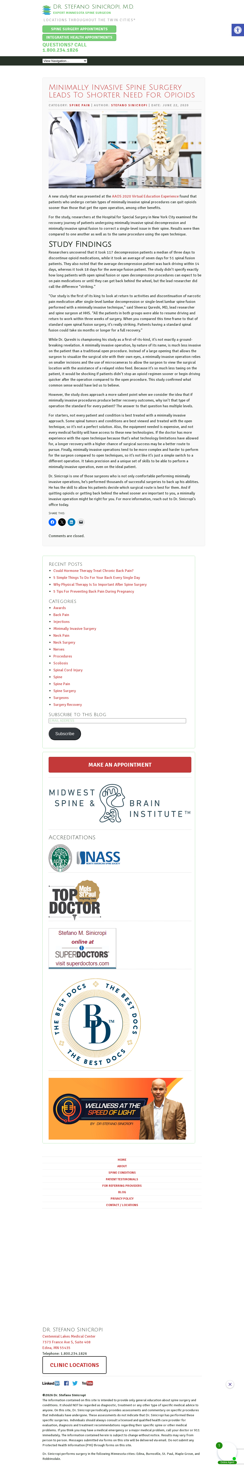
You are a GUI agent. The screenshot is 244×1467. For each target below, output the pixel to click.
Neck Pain (61, 635)
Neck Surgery (64, 642)
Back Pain (61, 614)
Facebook (66, 1383)
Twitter (75, 1383)
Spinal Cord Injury (67, 669)
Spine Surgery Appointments (79, 28)
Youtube (87, 1383)
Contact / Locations (122, 1205)
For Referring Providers (122, 1185)
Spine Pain (79, 105)
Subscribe (64, 733)
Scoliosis (60, 663)
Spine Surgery (64, 690)
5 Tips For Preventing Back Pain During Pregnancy (93, 591)
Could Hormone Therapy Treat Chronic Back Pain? (93, 570)
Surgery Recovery (67, 704)
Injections (61, 621)
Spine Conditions (122, 1173)
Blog (122, 1192)
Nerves (58, 649)
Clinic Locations (74, 1364)
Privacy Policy (122, 1198)
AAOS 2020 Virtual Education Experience (145, 196)
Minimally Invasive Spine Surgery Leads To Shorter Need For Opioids (122, 91)
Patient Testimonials (122, 1179)
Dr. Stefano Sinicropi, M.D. (95, 6)
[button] (238, 30)
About (122, 1166)
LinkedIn (51, 1383)
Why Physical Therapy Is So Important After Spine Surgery (100, 584)
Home (122, 1160)
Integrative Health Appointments (79, 37)
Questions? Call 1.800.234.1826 (64, 47)
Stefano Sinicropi (129, 105)
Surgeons (61, 697)
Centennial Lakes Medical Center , (69, 1342)
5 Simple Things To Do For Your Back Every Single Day (96, 577)
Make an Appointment (120, 764)
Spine (57, 676)
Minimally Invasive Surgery (74, 628)
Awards (59, 607)
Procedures (62, 656)
